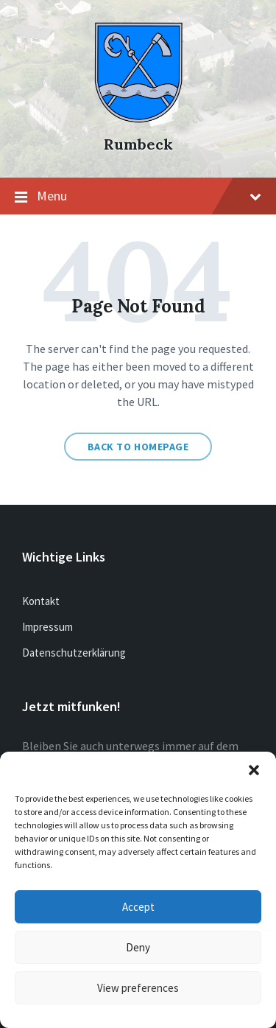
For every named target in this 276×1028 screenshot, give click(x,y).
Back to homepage (138, 446)
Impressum (47, 627)
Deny (138, 947)
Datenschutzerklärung (74, 653)
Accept (138, 907)
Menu (138, 196)
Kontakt (41, 601)
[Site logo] (138, 118)
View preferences (138, 988)
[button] (254, 770)
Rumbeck (138, 144)
